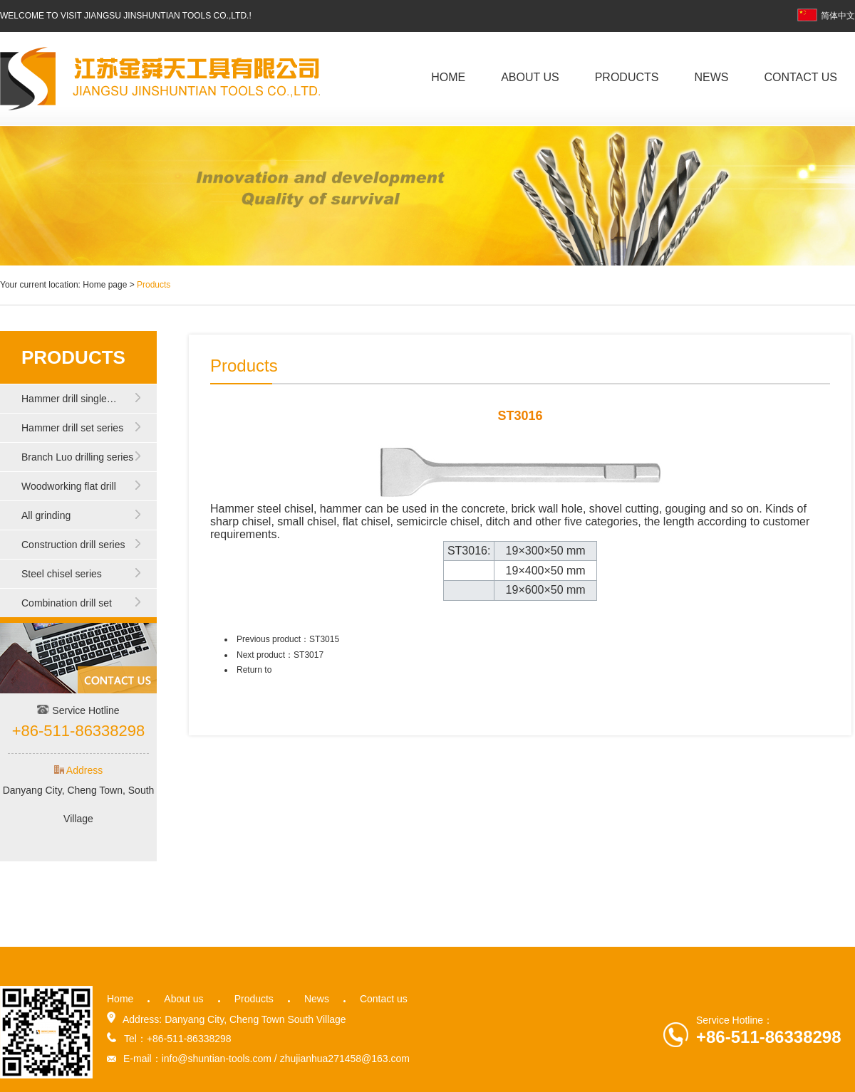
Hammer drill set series (72, 428)
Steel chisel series (61, 573)
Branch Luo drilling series (77, 457)
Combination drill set (66, 603)
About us (530, 77)
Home (448, 77)
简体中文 (826, 16)
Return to (254, 670)
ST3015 (324, 639)
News (711, 77)
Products (627, 77)
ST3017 (308, 655)
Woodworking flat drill (68, 486)
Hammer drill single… (69, 398)
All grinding (46, 515)
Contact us (800, 77)
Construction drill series (73, 544)
